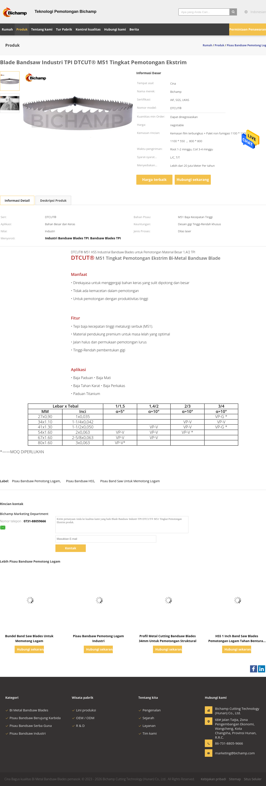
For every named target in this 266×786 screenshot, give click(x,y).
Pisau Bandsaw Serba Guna (28, 725)
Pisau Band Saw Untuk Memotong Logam (130, 481)
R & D (78, 725)
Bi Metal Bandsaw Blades (26, 710)
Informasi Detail (17, 200)
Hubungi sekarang (193, 179)
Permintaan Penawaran (247, 29)
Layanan (147, 725)
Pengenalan (149, 710)
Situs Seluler (253, 779)
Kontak (70, 548)
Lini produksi (84, 710)
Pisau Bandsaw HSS (80, 481)
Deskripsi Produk (53, 200)
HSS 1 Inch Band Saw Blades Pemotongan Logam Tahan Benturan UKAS (236, 641)
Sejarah (146, 718)
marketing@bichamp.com (229, 753)
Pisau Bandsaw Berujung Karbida (33, 718)
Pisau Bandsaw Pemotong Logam (36, 481)
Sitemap (235, 779)
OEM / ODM (83, 718)
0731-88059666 (35, 521)
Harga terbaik (154, 179)
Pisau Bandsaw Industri (25, 733)
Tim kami (147, 733)
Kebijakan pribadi (213, 779)
